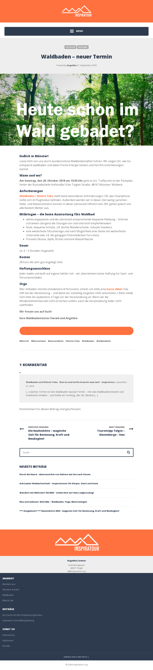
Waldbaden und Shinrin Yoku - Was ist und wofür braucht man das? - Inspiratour (70, 382)
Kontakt (6, 646)
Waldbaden (88, 341)
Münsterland (38, 341)
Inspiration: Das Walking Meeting (18, 620)
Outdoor (70, 47)
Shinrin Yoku (73, 341)
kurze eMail (114, 289)
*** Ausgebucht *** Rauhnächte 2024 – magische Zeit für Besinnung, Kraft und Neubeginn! (69, 511)
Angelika (71, 65)
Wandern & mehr (10, 589)
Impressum (7, 640)
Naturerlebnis (55, 341)
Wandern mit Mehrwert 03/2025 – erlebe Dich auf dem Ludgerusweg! (56, 492)
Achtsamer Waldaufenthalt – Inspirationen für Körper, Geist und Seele (58, 483)
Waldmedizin (103, 341)
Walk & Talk (7, 600)
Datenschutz (8, 635)
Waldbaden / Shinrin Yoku (36, 196)
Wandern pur (9, 584)
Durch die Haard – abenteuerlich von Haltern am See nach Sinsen (55, 474)
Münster (24, 341)
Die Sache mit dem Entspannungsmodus (22, 615)
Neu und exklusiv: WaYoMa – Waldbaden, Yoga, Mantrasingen (53, 501)
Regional (82, 47)
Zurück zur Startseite (76, 657)
